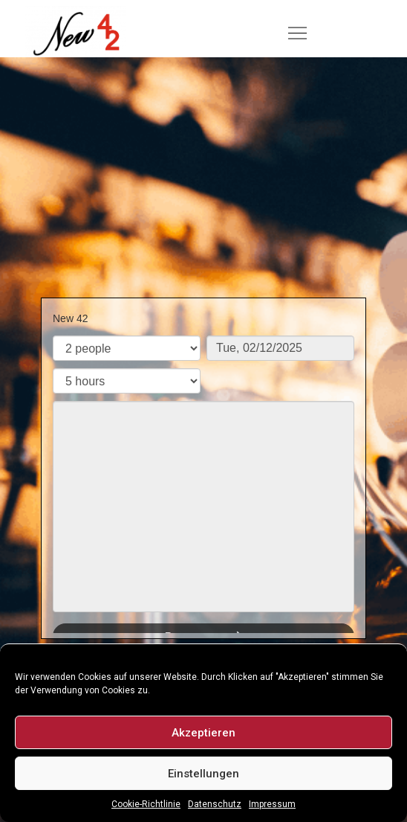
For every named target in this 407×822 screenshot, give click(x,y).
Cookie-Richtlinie (145, 804)
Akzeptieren (203, 732)
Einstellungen (203, 773)
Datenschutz (214, 804)
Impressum (272, 804)
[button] (297, 34)
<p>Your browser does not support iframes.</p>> (203, 465)
